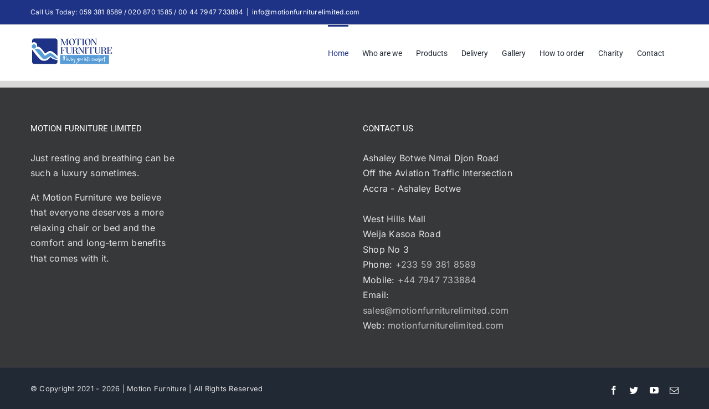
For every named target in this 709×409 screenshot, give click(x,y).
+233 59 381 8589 (435, 264)
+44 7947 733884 (437, 279)
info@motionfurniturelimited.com (305, 12)
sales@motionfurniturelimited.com (436, 310)
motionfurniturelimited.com (446, 325)
